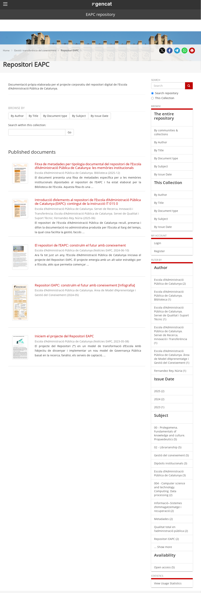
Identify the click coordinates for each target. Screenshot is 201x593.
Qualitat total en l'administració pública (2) (171, 529)
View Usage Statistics (168, 583)
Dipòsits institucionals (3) (170, 463)
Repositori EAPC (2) (166, 539)
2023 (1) (159, 407)
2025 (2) (159, 391)
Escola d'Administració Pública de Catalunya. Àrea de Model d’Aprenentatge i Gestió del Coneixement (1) (171, 357)
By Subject (79, 116)
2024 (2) (159, 399)
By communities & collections (166, 132)
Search (155, 80)
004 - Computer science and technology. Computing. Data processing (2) (169, 489)
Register (159, 251)
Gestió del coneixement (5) (171, 455)
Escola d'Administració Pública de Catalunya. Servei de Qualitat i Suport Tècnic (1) (171, 313)
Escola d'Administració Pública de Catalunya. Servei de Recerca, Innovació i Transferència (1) (170, 335)
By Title (33, 116)
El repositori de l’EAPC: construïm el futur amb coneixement (80, 245)
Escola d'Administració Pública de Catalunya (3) (170, 473)
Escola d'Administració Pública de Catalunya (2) (170, 281)
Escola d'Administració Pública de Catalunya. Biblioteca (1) (169, 295)
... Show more (163, 547)
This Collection (162, 98)
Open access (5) (164, 567)
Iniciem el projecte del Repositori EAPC (64, 336)
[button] (5, 4)
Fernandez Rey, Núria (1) (170, 371)
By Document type (55, 116)
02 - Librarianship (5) (167, 447)
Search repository (164, 93)
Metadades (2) (163, 519)
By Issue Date (99, 116)
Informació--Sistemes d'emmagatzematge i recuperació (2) (168, 507)
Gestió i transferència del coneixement (35, 50)
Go (69, 132)
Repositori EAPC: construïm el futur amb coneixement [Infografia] (85, 285)
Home (6, 50)
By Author (17, 116)
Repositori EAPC (70, 50)
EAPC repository (100, 14)
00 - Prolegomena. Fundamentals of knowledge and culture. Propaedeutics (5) (169, 433)
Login (157, 243)
